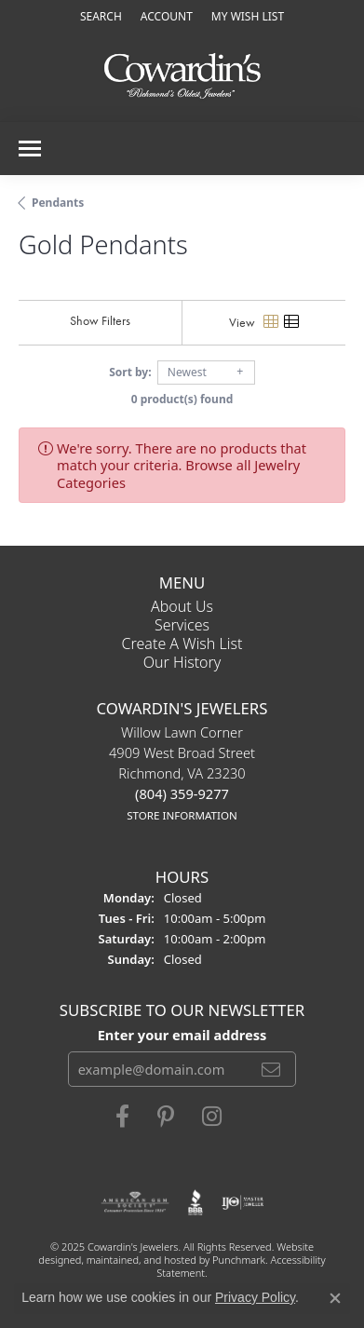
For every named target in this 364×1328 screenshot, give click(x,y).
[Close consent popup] (335, 1298)
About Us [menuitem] (182, 606)
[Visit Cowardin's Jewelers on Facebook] (122, 1117)
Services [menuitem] (182, 625)
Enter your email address (182, 1034)
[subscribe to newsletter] (271, 1070)
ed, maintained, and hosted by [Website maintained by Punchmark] (141, 1260)
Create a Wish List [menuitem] (182, 643)
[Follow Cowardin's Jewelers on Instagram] (212, 1117)
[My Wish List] (247, 16)
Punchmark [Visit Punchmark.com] (238, 1260)
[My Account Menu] (167, 16)
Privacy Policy (255, 1297)
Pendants (58, 202)
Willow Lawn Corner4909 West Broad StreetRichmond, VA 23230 (182, 774)
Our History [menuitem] (182, 662)
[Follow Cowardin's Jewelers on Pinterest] (165, 1117)
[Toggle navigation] (30, 148)
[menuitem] (135, 1203)
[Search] (101, 16)
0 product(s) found (182, 399)
